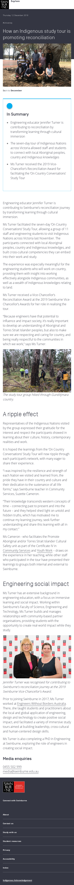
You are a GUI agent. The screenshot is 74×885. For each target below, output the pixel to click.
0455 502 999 (12, 723)
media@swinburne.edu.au (21, 728)
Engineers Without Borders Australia (41, 660)
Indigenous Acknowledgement (17, 837)
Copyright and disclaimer (31, 855)
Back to (12, 47)
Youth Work (44, 507)
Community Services (16, 507)
